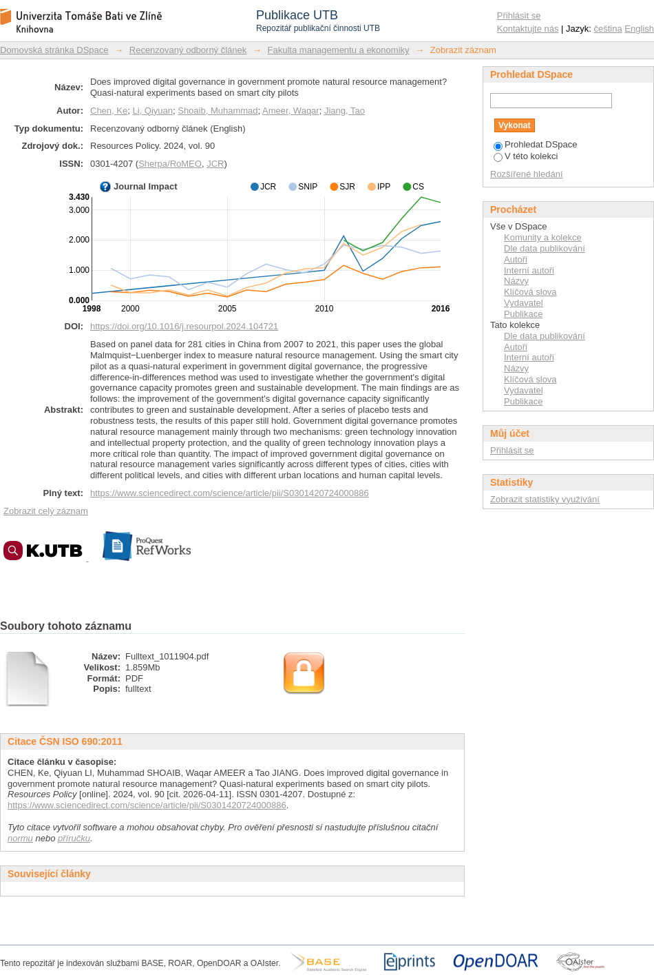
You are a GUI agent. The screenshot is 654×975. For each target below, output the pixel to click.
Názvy (516, 281)
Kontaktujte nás (528, 28)
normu (20, 838)
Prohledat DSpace (536, 144)
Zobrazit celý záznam (45, 511)
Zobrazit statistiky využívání (545, 499)
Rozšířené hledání (526, 174)
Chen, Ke (108, 110)
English (639, 28)
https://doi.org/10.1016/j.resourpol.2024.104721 (184, 326)
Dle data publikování (544, 248)
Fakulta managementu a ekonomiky (339, 50)
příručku (74, 838)
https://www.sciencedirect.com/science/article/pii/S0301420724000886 (229, 493)
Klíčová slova (530, 292)
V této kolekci (526, 156)
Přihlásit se (519, 15)
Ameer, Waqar (290, 110)
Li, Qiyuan (152, 110)
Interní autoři (529, 270)
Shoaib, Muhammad (217, 110)
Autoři (515, 259)
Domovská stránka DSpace (54, 50)
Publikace (523, 314)
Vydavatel (523, 303)
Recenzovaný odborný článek (188, 50)
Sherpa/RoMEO (170, 163)
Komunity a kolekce (543, 237)
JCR (215, 163)
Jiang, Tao (344, 110)
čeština (608, 28)
